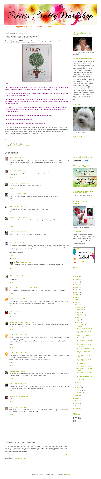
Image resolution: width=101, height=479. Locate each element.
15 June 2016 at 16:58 (20, 299)
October (79, 312)
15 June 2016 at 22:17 (18, 371)
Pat (10, 157)
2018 (76, 300)
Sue (10, 371)
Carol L (11, 299)
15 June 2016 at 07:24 (19, 194)
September (80, 315)
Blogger (67, 474)
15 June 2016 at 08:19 (20, 232)
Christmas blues (81, 338)
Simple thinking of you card (84, 335)
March (79, 387)
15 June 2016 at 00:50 (18, 170)
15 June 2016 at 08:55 (24, 262)
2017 (76, 302)
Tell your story (80, 379)
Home (8, 27)
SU (29, 145)
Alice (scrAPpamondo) (16, 288)
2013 (76, 401)
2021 (76, 292)
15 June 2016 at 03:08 (22, 183)
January (79, 392)
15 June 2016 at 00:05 (18, 157)
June (78, 322)
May (78, 382)
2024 (76, 284)
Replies (13, 259)
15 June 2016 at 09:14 (19, 275)
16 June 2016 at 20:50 (20, 407)
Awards (38, 27)
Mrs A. (11, 407)
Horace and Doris (81, 363)
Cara (10, 383)
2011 (76, 406)
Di (14, 262)
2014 (76, 398)
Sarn (10, 242)
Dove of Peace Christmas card (85, 348)
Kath (10, 194)
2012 (76, 403)
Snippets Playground (23, 27)
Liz (10, 170)
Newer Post (8, 455)
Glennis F (12, 183)
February (79, 390)
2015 (76, 396)
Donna (11, 232)
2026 (76, 279)
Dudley (48, 27)
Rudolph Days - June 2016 (84, 328)
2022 (76, 289)
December (80, 307)
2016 (76, 305)
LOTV (26, 145)
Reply (11, 164)
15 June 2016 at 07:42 (19, 206)
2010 (76, 408)
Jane (10, 206)
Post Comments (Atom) (19, 458)
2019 (76, 297)
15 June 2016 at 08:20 (19, 242)
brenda (11, 217)
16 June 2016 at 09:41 (19, 383)
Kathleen (12, 335)
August (79, 317)
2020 (76, 295)
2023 (76, 287)
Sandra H (12, 396)
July (78, 320)
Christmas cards (14, 145)
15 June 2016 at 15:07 (30, 288)
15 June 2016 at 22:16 (21, 353)
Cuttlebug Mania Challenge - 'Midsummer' (84, 341)
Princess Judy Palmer (16, 322)
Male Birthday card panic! (83, 366)
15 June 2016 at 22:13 (21, 335)
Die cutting (21, 145)
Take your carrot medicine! (84, 376)
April (78, 385)
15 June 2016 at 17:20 (30, 322)
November (80, 309)
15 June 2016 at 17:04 (19, 311)
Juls (10, 311)
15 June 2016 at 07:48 (20, 217)
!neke (11, 275)
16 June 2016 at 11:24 (22, 396)
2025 (76, 282)
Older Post (66, 455)
